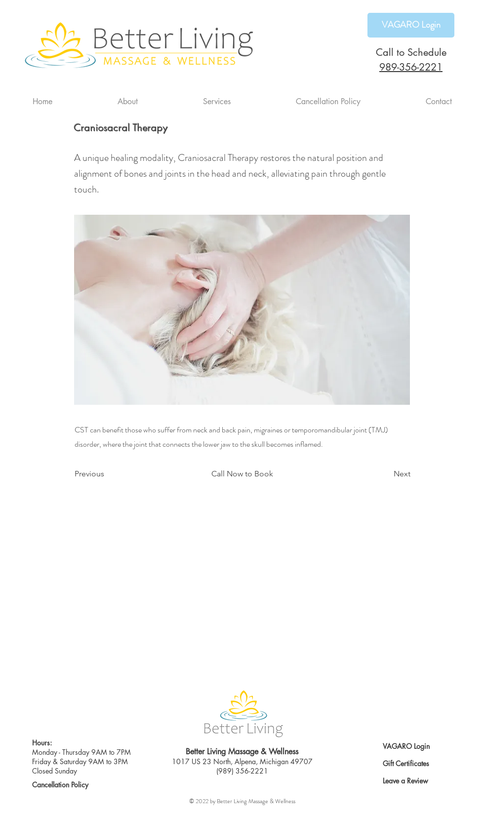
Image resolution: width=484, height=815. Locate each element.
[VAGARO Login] (410, 25)
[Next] (385, 474)
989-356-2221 (411, 67)
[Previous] (107, 474)
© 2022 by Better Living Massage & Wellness (242, 801)
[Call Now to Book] (242, 474)
